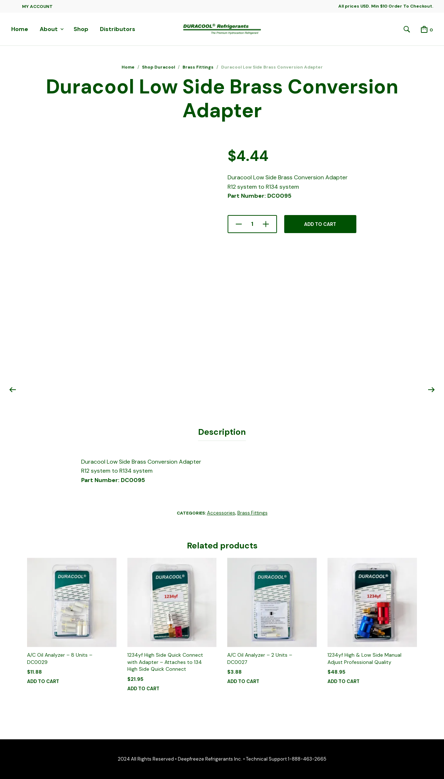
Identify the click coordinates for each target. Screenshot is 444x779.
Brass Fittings (198, 67)
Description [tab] (222, 431)
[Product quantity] (252, 224)
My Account (37, 6)
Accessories (221, 513)
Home (19, 29)
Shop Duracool (158, 67)
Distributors (117, 29)
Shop (81, 29)
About (49, 29)
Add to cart (320, 224)
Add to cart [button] (43, 681)
